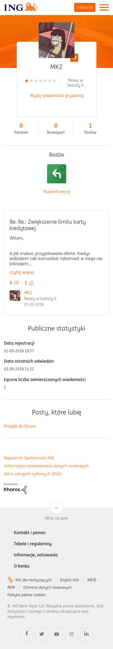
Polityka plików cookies (26, 594)
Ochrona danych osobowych (47, 587)
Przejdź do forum (20, 426)
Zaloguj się (85, 7)
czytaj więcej (22, 272)
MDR (11, 587)
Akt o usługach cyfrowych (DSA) (33, 473)
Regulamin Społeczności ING (29, 457)
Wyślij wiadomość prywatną (56, 95)
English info (69, 580)
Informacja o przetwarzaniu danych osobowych (46, 465)
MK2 (28, 292)
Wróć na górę (56, 518)
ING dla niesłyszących (33, 580)
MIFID (91, 580)
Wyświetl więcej (56, 191)
